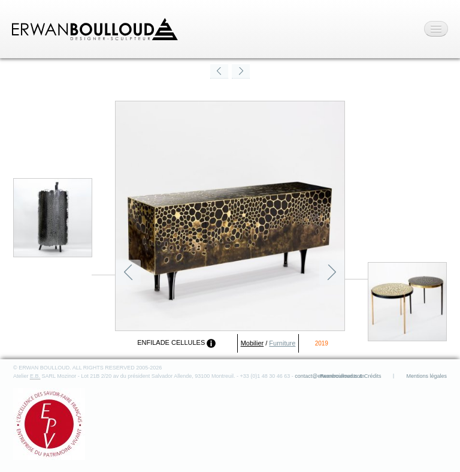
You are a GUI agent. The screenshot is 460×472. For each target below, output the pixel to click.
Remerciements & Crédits (351, 376)
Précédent (128, 272)
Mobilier (252, 343)
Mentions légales (426, 376)
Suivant (331, 272)
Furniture (282, 343)
